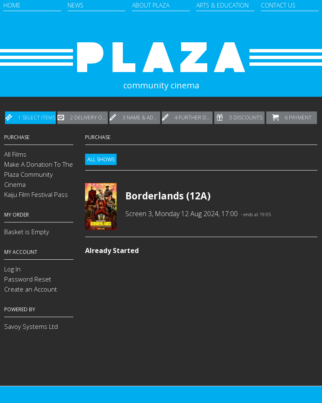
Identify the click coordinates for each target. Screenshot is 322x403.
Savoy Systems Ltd (31, 326)
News (75, 5)
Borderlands (154, 195)
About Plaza (150, 5)
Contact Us (278, 5)
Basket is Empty (26, 231)
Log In (12, 269)
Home (12, 5)
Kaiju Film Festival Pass (36, 194)
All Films (15, 154)
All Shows (100, 159)
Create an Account (30, 289)
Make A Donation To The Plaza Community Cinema (38, 174)
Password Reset (27, 279)
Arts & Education (222, 5)
